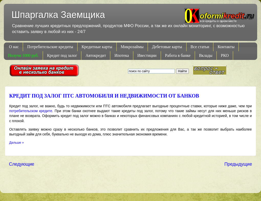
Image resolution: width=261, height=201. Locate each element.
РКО (225, 55)
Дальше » (16, 142)
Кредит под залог (62, 55)
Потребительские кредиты (50, 47)
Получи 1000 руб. (23, 55)
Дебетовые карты (167, 47)
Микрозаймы (132, 47)
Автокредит (95, 55)
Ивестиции (147, 55)
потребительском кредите (30, 111)
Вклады (205, 55)
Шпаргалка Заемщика (58, 14)
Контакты (225, 47)
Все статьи (200, 47)
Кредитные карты (97, 47)
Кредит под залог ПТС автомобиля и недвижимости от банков (104, 96)
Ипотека (121, 55)
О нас (14, 47)
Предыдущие (238, 164)
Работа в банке (178, 55)
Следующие (21, 164)
